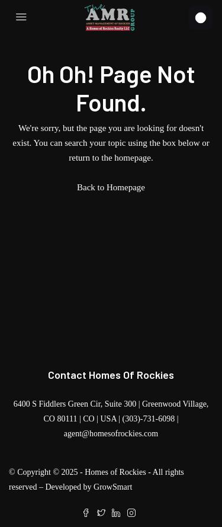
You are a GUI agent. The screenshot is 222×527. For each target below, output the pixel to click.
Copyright (34, 472)
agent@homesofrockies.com (111, 433)
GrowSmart (113, 487)
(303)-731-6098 (149, 418)
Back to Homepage (111, 187)
